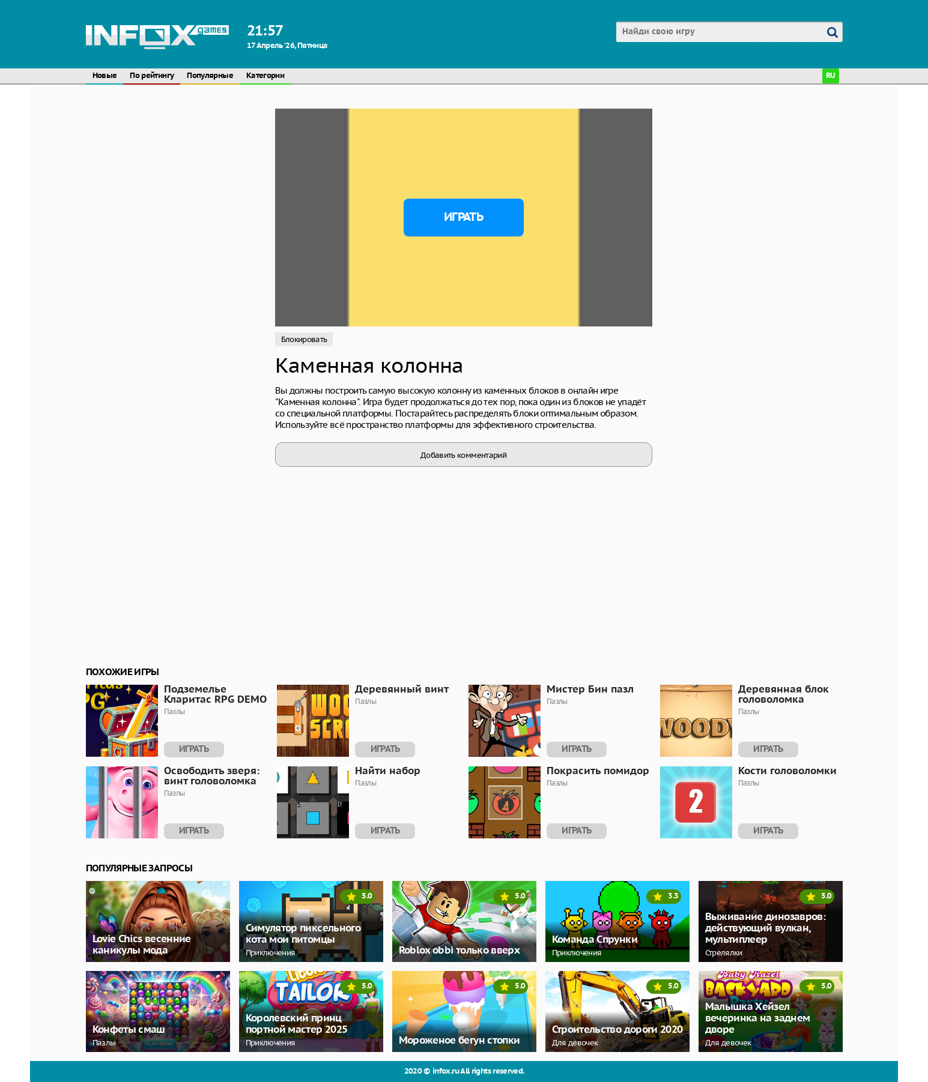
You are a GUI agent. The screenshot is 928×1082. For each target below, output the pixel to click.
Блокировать (304, 339)
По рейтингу (152, 75)
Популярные (210, 75)
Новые (104, 75)
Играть (463, 217)
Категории (265, 75)
